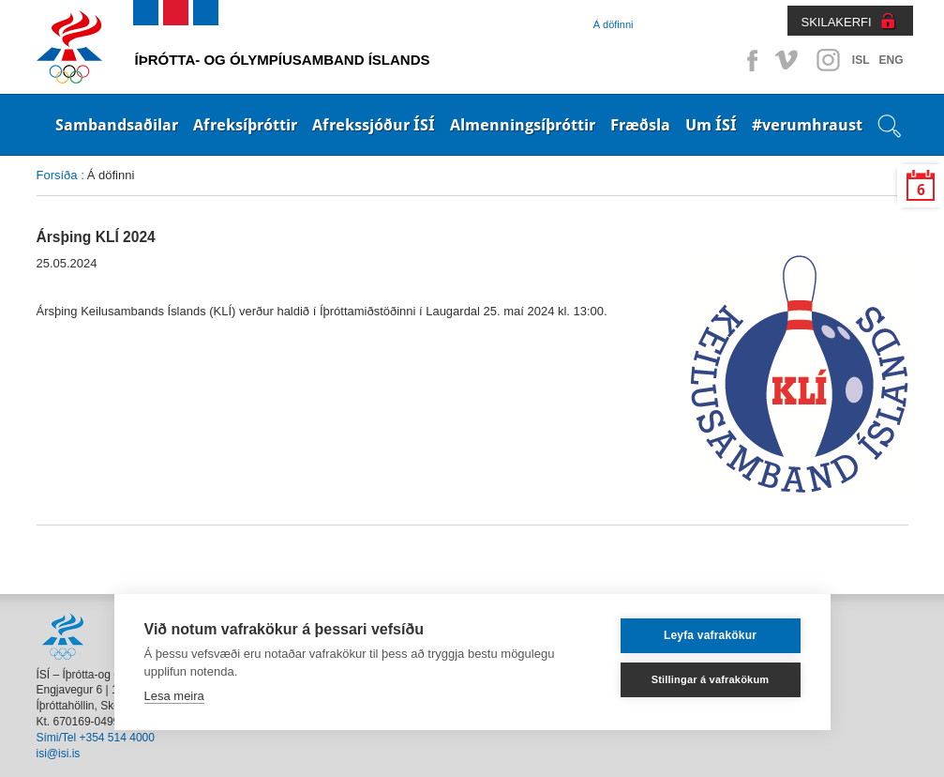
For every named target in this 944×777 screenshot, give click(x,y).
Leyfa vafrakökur (710, 635)
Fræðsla (640, 124)
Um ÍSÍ (711, 124)
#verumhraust (807, 124)
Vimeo (788, 60)
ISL (861, 60)
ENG (890, 60)
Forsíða (57, 175)
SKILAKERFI (837, 22)
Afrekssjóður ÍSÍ (373, 124)
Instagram (828, 60)
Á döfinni (613, 24)
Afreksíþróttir (245, 124)
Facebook (749, 60)
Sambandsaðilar (116, 124)
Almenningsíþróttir (522, 124)
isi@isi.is (59, 753)
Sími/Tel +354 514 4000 (96, 737)
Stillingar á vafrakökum (711, 679)
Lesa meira (174, 696)
